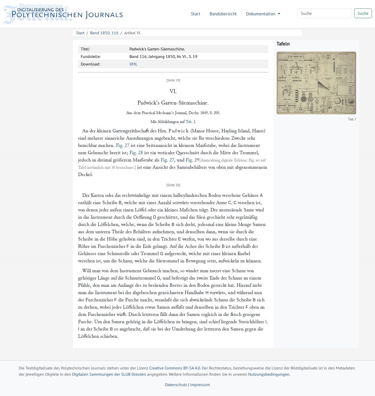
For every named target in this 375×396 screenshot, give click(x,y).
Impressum (200, 384)
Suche (363, 13)
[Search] (324, 13)
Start (195, 14)
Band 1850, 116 (104, 32)
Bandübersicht (223, 14)
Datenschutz (176, 384)
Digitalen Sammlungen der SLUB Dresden (109, 374)
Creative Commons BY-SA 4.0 (174, 368)
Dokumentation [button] (261, 14)
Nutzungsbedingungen (268, 374)
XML (133, 64)
